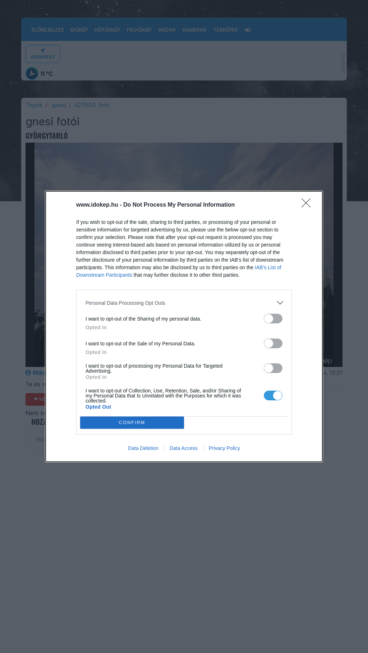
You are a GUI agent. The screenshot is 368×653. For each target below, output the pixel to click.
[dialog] (184, 326)
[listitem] (184, 303)
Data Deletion (143, 448)
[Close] (308, 205)
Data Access (184, 448)
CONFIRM (132, 422)
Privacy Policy (224, 448)
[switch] (273, 318)
